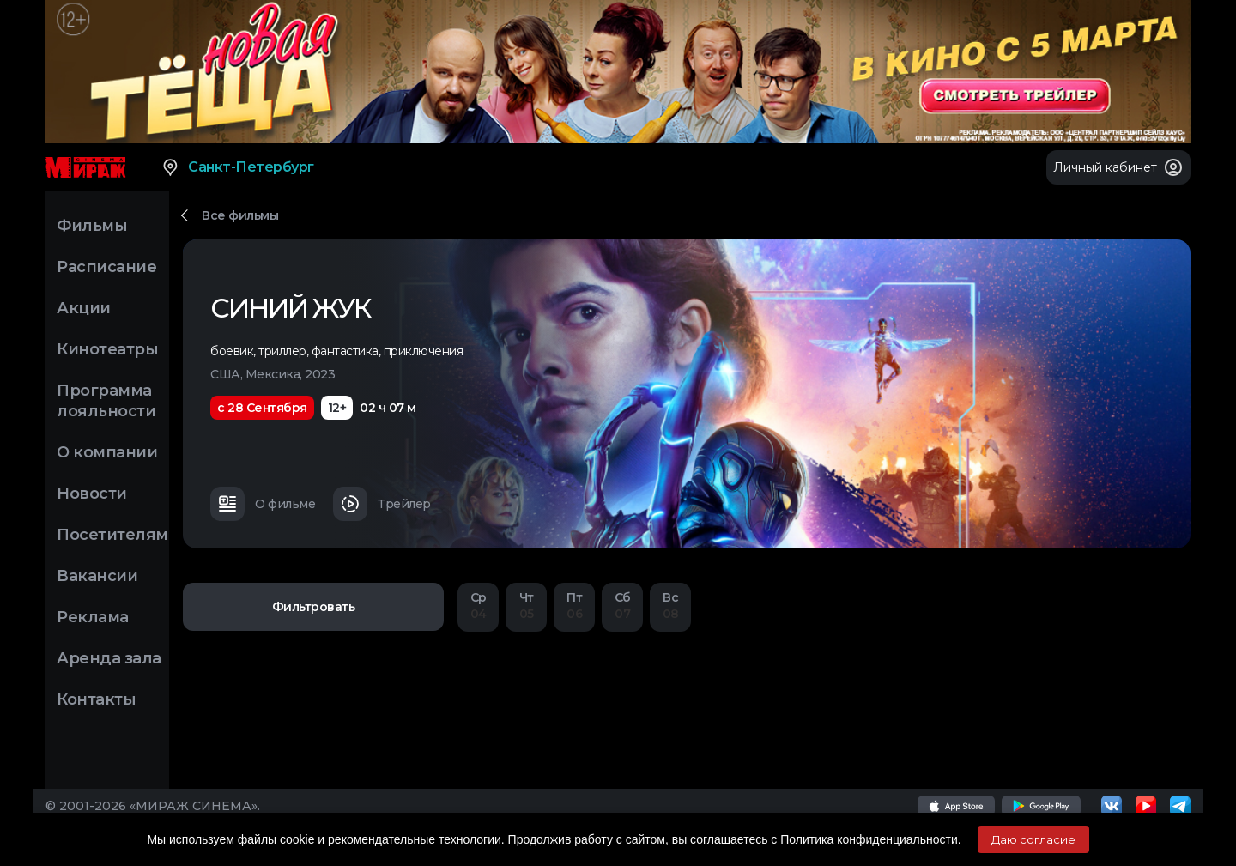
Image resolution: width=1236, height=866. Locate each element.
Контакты (96, 699)
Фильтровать (313, 607)
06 (574, 605)
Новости (92, 493)
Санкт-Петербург (237, 167)
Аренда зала (109, 658)
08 (670, 605)
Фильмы (92, 225)
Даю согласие (1033, 839)
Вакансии (97, 575)
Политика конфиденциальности (869, 839)
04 (478, 605)
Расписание (106, 266)
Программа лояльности (106, 401)
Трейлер (382, 504)
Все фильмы (240, 215)
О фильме (262, 504)
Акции (84, 308)
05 (526, 605)
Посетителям (112, 534)
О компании (107, 452)
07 (622, 605)
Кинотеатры (107, 349)
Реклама (93, 617)
